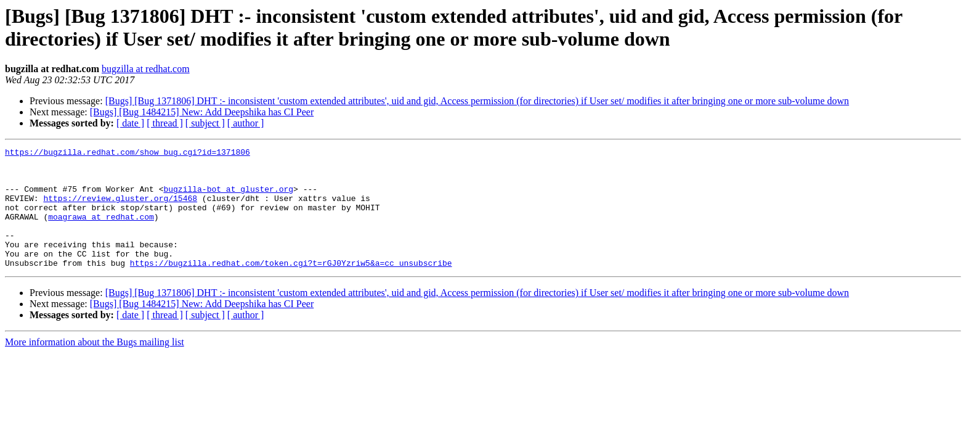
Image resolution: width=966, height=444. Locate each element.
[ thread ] (165, 123)
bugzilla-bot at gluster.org (228, 198)
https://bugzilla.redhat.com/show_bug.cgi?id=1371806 (127, 153)
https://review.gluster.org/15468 (120, 209)
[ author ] (245, 123)
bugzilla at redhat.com (146, 69)
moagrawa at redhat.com (101, 231)
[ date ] (130, 123)
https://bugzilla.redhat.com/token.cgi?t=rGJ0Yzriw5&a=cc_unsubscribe (291, 286)
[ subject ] (205, 123)
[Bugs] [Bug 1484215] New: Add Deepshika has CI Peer (202, 112)
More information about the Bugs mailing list (94, 366)
